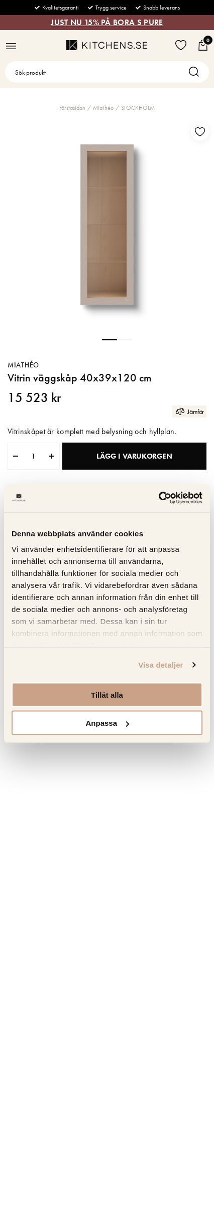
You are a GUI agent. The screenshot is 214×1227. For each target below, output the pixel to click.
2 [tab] (124, 338)
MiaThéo (103, 108)
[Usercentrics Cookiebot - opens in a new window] (158, 498)
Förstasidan (72, 108)
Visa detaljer (160, 665)
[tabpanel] (107, 224)
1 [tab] (109, 338)
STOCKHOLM (138, 108)
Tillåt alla (107, 694)
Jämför (189, 411)
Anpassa (107, 723)
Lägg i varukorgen (134, 456)
